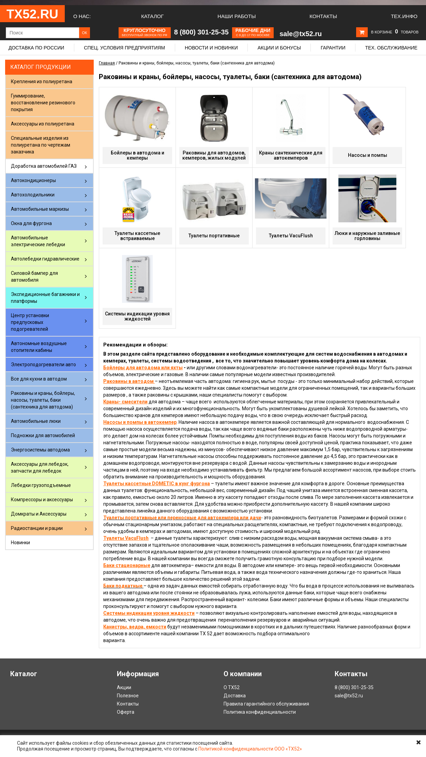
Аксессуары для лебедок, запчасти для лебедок (40, 467)
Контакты (323, 16)
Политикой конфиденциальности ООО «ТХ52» (250, 749)
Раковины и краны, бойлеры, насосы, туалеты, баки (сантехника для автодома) (43, 400)
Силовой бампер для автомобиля (34, 276)
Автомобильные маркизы (40, 209)
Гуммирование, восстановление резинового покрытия (43, 102)
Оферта (125, 712)
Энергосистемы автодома (40, 449)
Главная (107, 63)
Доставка (235, 695)
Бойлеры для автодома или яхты (143, 367)
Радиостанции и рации (37, 528)
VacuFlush (137, 538)
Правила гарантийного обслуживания (266, 704)
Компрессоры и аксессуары (42, 499)
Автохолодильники (33, 194)
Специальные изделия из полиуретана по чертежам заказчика (40, 144)
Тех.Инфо (404, 16)
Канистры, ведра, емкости (134, 626)
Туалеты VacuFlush (291, 235)
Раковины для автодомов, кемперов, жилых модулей (214, 155)
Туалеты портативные (214, 235)
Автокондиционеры (33, 180)
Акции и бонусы (279, 47)
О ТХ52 (232, 687)
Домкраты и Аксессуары (38, 514)
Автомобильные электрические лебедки (38, 241)
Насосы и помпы (367, 155)
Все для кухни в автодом (39, 379)
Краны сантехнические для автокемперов (290, 155)
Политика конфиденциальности (260, 712)
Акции (124, 687)
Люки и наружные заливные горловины (367, 236)
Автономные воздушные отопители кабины (39, 347)
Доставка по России (36, 47)
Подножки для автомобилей (43, 435)
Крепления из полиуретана (41, 81)
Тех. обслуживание (391, 47)
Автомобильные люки (36, 421)
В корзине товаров (395, 32)
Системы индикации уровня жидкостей (137, 316)
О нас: (82, 16)
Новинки (20, 542)
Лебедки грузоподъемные (41, 485)
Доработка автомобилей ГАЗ (44, 166)
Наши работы (236, 16)
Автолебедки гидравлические (45, 259)
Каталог (152, 16)
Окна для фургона (31, 223)
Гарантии (333, 47)
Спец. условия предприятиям (124, 47)
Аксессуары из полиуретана (42, 124)
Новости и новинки (211, 47)
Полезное (128, 695)
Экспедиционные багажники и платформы (45, 298)
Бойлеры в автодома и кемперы (137, 155)
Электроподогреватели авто (43, 364)
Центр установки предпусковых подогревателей (30, 322)
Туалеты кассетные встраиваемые (137, 236)
